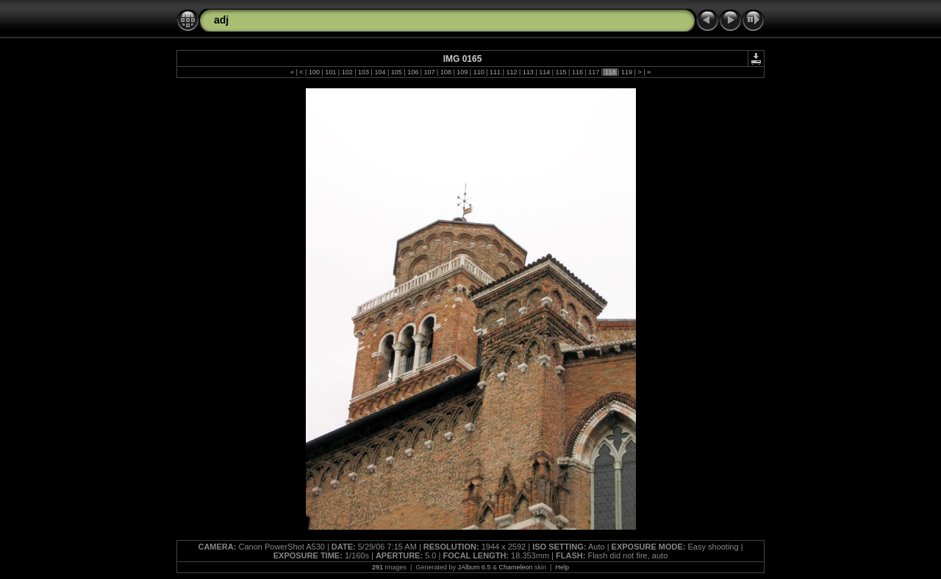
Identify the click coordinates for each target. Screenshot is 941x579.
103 (364, 72)
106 (413, 72)
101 (330, 72)
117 (594, 72)
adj (221, 20)
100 (314, 72)
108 (445, 72)
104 (380, 72)
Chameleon (516, 567)
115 (561, 72)
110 (478, 72)
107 (429, 72)
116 (577, 72)
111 (495, 72)
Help (562, 567)
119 (627, 72)
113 (527, 72)
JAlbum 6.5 (473, 567)
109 (462, 72)
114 (544, 72)
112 (511, 72)
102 (347, 72)
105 (396, 72)
